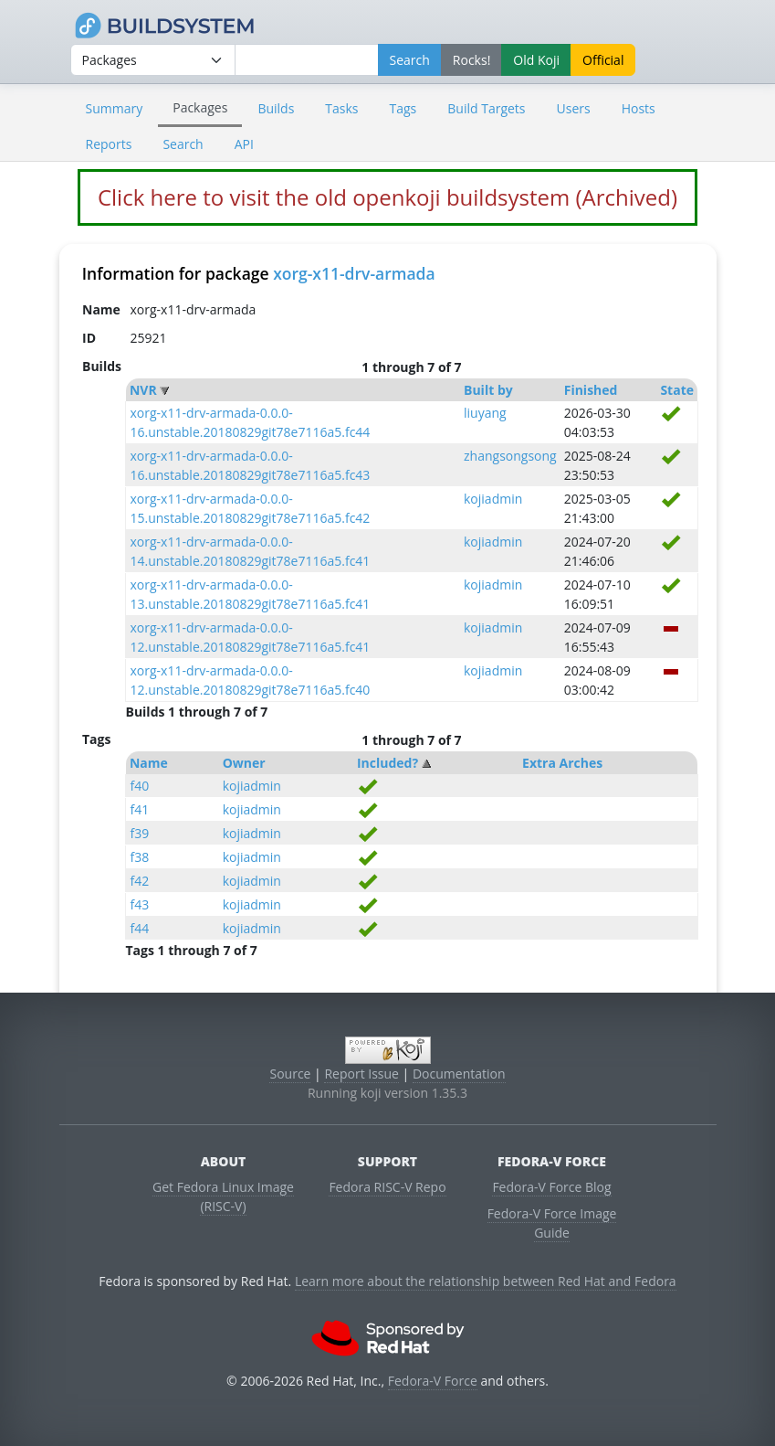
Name (149, 762)
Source (289, 1073)
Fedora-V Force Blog (551, 1187)
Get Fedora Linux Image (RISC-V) (223, 1196)
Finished (591, 390)
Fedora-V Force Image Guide (552, 1223)
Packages (200, 107)
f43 (139, 904)
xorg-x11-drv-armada (354, 273)
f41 (139, 809)
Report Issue (361, 1073)
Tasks (341, 108)
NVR (143, 390)
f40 (139, 785)
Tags (403, 108)
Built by (488, 390)
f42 (139, 880)
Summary (114, 108)
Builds (275, 108)
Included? (387, 762)
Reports (109, 144)
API (244, 144)
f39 (139, 833)
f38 (139, 857)
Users (574, 108)
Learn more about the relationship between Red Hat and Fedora (485, 1281)
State (677, 390)
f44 (139, 928)
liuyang (485, 412)
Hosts (638, 108)
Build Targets (486, 108)
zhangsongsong (510, 455)
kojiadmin (493, 498)
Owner (244, 762)
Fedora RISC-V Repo (387, 1187)
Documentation (459, 1073)
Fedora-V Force (432, 1380)
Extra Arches (562, 762)
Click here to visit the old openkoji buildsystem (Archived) (387, 197)
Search (182, 144)
